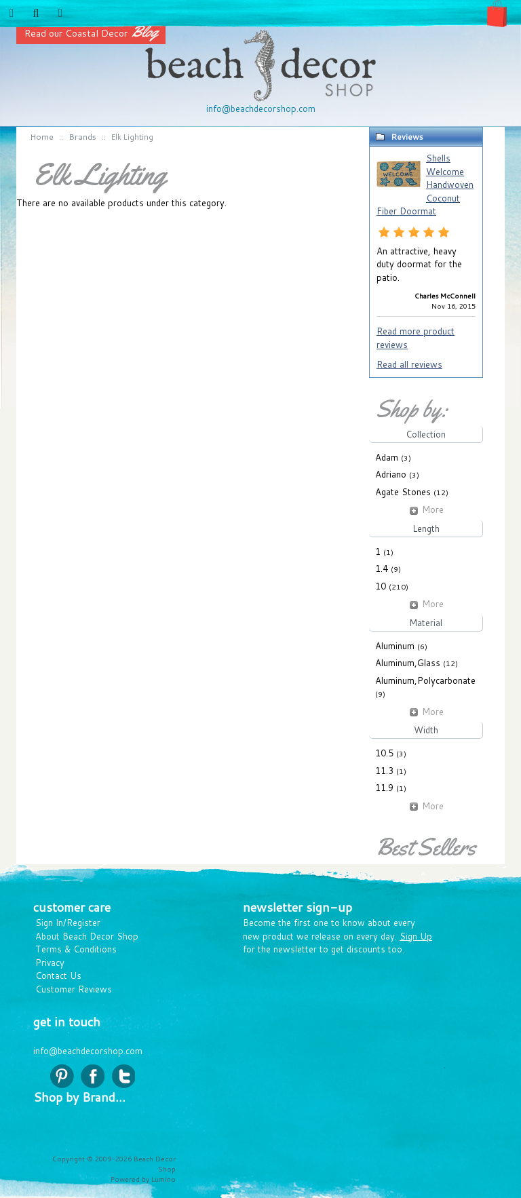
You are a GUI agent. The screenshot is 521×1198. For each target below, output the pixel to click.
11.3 (384, 771)
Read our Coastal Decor (90, 33)
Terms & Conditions (76, 949)
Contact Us (58, 975)
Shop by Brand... (79, 1097)
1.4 (381, 568)
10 (380, 586)
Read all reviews (409, 364)
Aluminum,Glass (407, 663)
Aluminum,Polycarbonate (425, 680)
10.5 (384, 753)
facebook (92, 1076)
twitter (123, 1076)
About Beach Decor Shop (86, 936)
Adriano (390, 474)
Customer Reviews (73, 989)
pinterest (62, 1076)
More (426, 509)
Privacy (49, 963)
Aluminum (394, 646)
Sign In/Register (67, 922)
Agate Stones (403, 492)
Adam (386, 457)
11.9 (384, 787)
